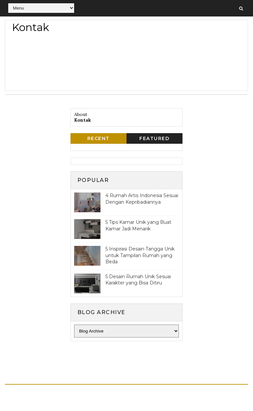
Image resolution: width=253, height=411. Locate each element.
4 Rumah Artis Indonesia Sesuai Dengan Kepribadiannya (141, 198)
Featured (154, 138)
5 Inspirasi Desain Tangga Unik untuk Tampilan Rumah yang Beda (140, 255)
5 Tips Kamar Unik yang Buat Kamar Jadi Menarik (138, 225)
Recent (98, 138)
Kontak (82, 120)
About (80, 114)
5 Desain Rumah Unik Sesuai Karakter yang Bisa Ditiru (138, 280)
